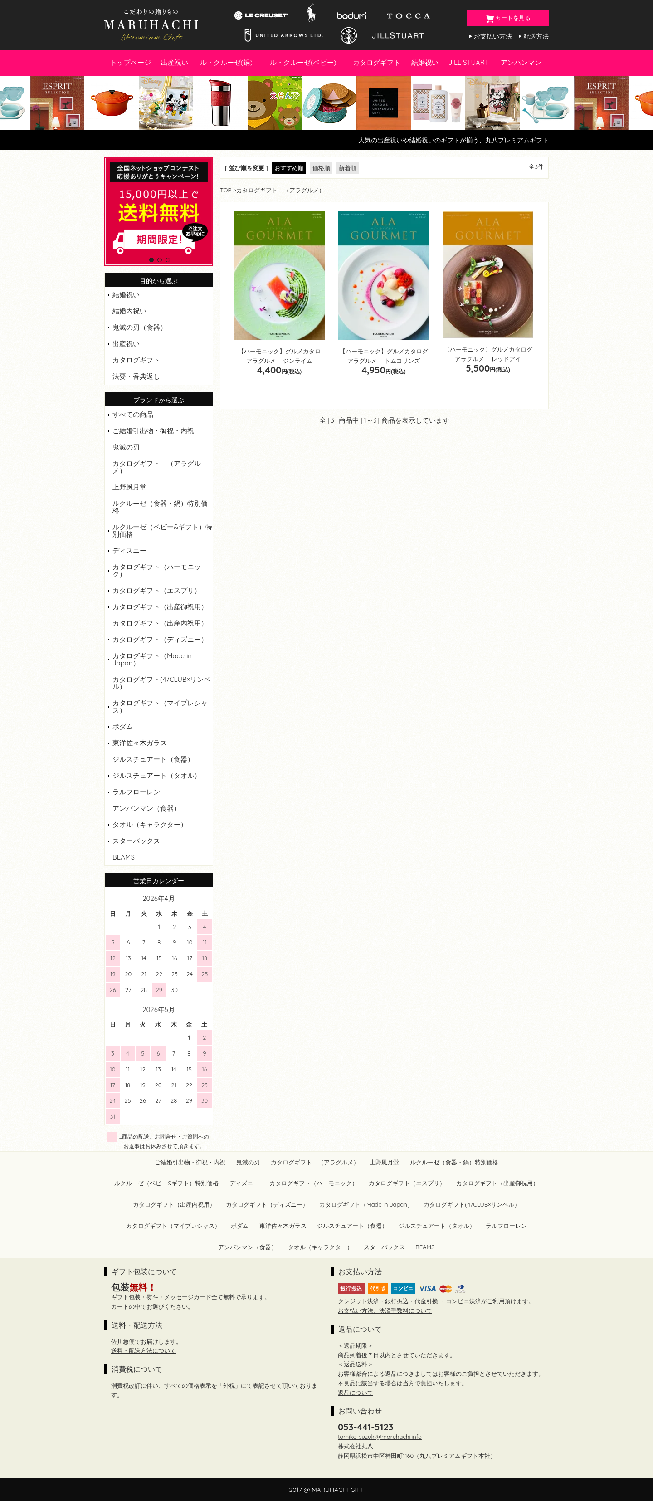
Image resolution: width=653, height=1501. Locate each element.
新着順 (347, 167)
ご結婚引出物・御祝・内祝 (153, 430)
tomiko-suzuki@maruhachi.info (380, 1436)
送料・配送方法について (143, 1350)
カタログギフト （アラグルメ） (156, 467)
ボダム (122, 726)
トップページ (130, 62)
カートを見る (508, 18)
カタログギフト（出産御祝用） (160, 606)
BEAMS (123, 857)
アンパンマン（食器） (146, 808)
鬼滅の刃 (126, 447)
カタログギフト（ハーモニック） (156, 570)
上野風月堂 (129, 487)
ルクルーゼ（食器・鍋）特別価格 (160, 507)
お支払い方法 (493, 36)
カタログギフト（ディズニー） (160, 639)
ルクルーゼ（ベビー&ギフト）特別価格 (162, 530)
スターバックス (136, 840)
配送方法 (536, 36)
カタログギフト (376, 62)
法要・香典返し (136, 376)
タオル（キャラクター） (149, 824)
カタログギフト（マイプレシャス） (160, 706)
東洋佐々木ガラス (139, 742)
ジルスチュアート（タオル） (156, 775)
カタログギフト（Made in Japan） (152, 659)
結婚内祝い (129, 311)
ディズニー (129, 550)
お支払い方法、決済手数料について (385, 1310)
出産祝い (174, 62)
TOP (225, 190)
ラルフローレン (136, 791)
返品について (355, 1392)
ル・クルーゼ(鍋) (226, 62)
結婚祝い (425, 62)
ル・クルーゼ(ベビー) (303, 62)
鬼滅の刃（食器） (139, 327)
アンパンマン (521, 62)
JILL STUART (468, 62)
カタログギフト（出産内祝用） (160, 623)
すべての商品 (132, 414)
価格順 (321, 167)
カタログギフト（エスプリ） (156, 590)
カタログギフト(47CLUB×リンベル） (161, 683)
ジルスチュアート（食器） (153, 759)
